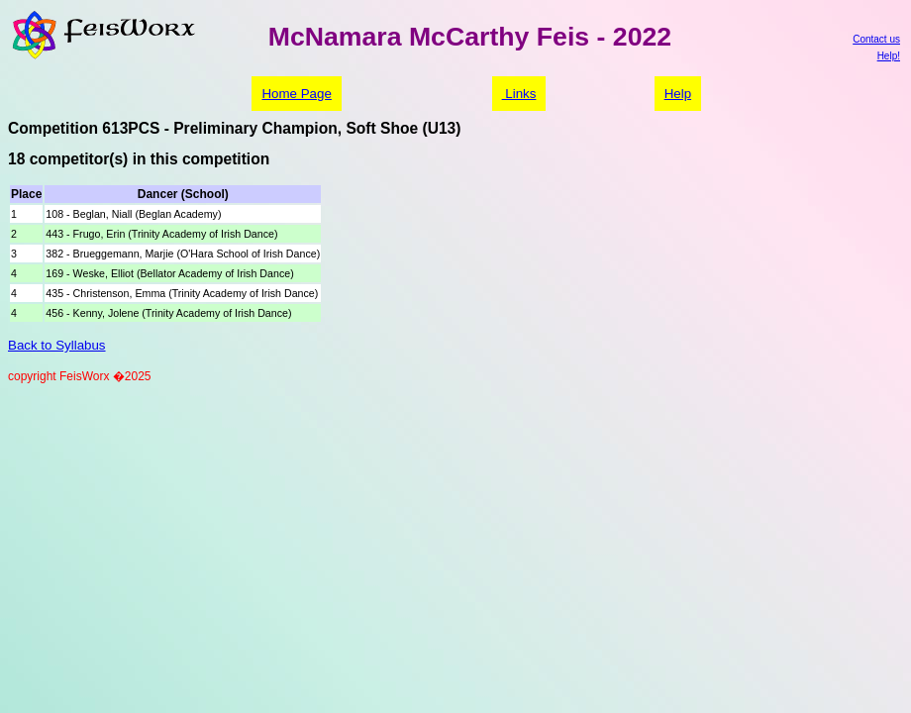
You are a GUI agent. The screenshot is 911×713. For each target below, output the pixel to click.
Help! (888, 56)
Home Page (296, 93)
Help (677, 93)
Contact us (876, 39)
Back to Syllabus (57, 345)
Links (519, 93)
